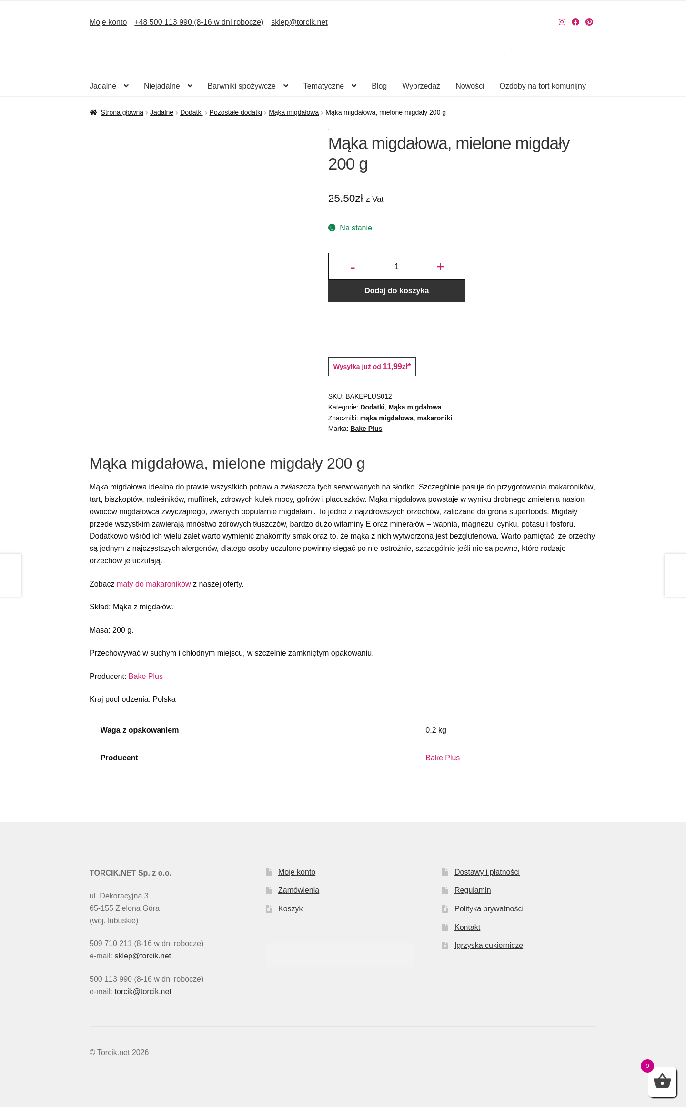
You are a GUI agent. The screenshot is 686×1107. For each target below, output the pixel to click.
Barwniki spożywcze (242, 86)
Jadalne (103, 86)
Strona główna (122, 112)
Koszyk (290, 909)
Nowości (469, 86)
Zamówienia (298, 890)
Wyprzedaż (421, 86)
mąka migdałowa (387, 418)
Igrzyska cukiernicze (488, 945)
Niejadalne (162, 86)
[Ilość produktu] (396, 266)
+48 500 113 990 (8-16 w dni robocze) (198, 22)
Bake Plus (366, 428)
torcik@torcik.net (142, 991)
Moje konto (108, 22)
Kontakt (467, 927)
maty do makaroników (154, 584)
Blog (379, 86)
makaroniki (434, 418)
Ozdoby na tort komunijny (543, 86)
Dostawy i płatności (487, 872)
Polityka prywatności (489, 909)
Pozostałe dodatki (236, 112)
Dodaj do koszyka (396, 291)
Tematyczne (323, 86)
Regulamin (472, 890)
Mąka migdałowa (294, 112)
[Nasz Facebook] (575, 22)
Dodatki (191, 112)
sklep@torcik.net (299, 22)
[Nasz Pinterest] (589, 22)
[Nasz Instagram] (562, 22)
